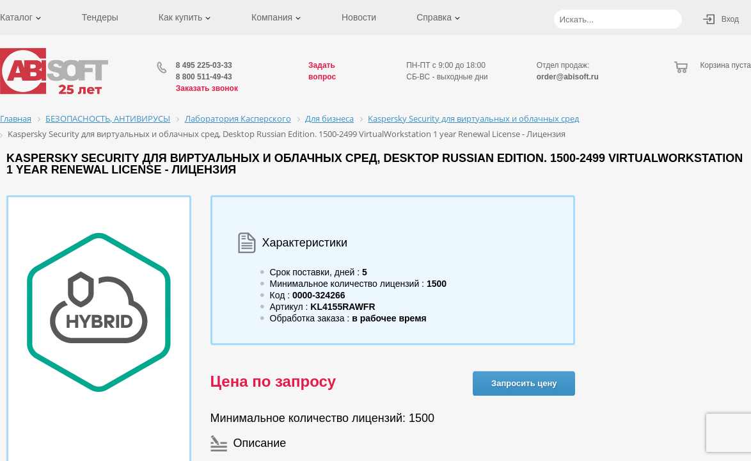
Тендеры (100, 17)
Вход (730, 19)
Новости (359, 17)
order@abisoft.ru (568, 76)
